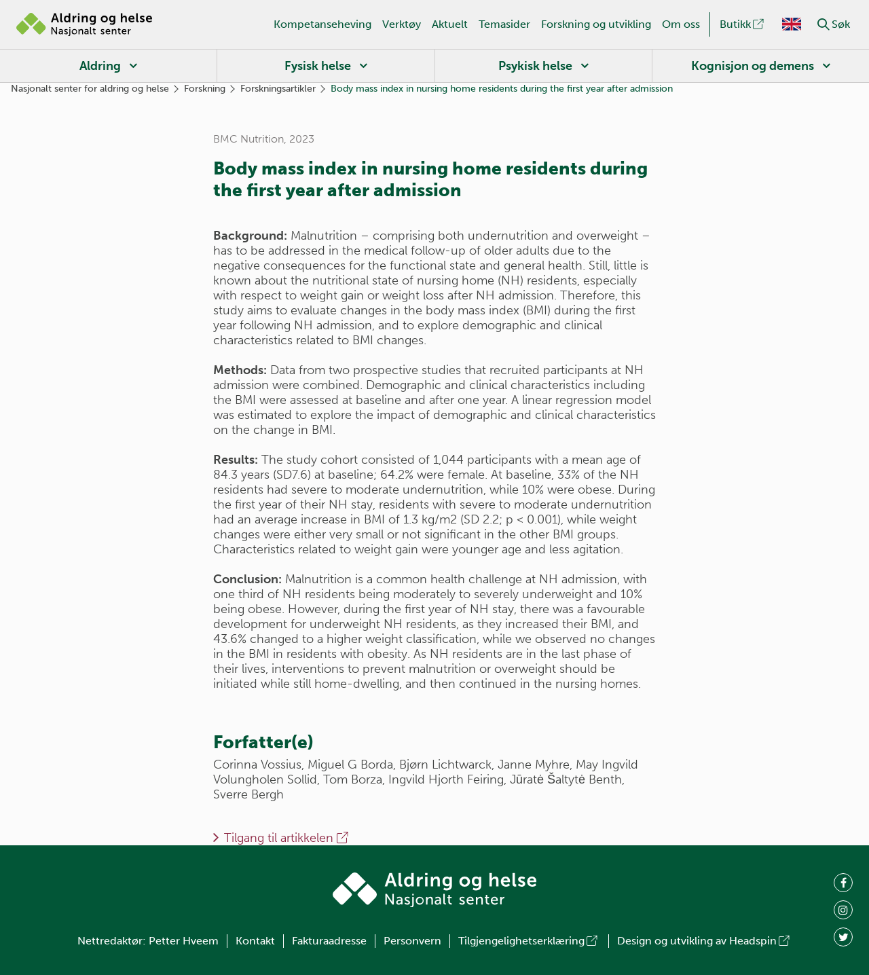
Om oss (681, 24)
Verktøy (401, 24)
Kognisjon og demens (752, 65)
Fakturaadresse (329, 940)
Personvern (412, 940)
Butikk (743, 24)
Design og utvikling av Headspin (704, 940)
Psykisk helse (535, 65)
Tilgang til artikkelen (287, 837)
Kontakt (255, 940)
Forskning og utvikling (596, 24)
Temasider (504, 24)
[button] (823, 24)
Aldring (100, 65)
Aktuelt (450, 24)
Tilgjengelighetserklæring (528, 940)
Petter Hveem (184, 940)
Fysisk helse (317, 65)
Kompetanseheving (322, 24)
